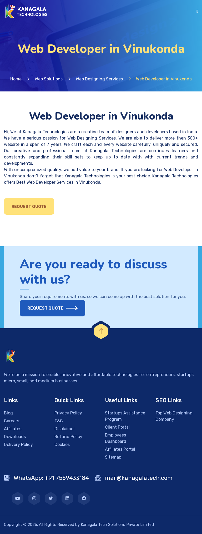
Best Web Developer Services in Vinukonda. (58, 182)
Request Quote (29, 206)
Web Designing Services (99, 78)
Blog (8, 412)
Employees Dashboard (115, 438)
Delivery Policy (18, 444)
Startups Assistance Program (125, 416)
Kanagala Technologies (45, 131)
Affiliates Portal (120, 449)
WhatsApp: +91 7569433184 (46, 477)
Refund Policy (68, 436)
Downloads (15, 436)
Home (16, 78)
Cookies (62, 444)
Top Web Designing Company (174, 416)
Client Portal (117, 427)
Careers (11, 420)
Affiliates (12, 428)
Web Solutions (49, 78)
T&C (58, 420)
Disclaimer (64, 428)
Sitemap (113, 457)
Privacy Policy (68, 412)
